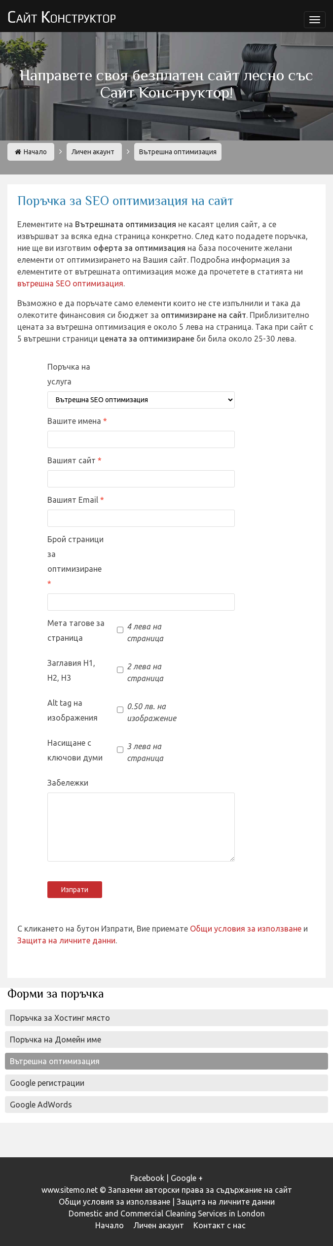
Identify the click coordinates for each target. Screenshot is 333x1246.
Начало (31, 152)
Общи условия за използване (245, 928)
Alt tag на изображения (72, 710)
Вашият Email (73, 499)
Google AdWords (41, 1104)
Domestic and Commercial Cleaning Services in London (167, 1213)
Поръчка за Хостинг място (60, 1017)
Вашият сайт (72, 460)
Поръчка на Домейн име (55, 1039)
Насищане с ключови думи (75, 750)
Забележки (67, 782)
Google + (187, 1178)
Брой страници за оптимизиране (75, 554)
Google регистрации (47, 1082)
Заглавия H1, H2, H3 (71, 670)
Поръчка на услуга (68, 374)
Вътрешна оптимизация (55, 1061)
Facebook (147, 1178)
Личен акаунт (93, 152)
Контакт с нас (219, 1225)
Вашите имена (75, 420)
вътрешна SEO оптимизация (70, 283)
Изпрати (74, 890)
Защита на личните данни (66, 940)
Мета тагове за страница (76, 630)
